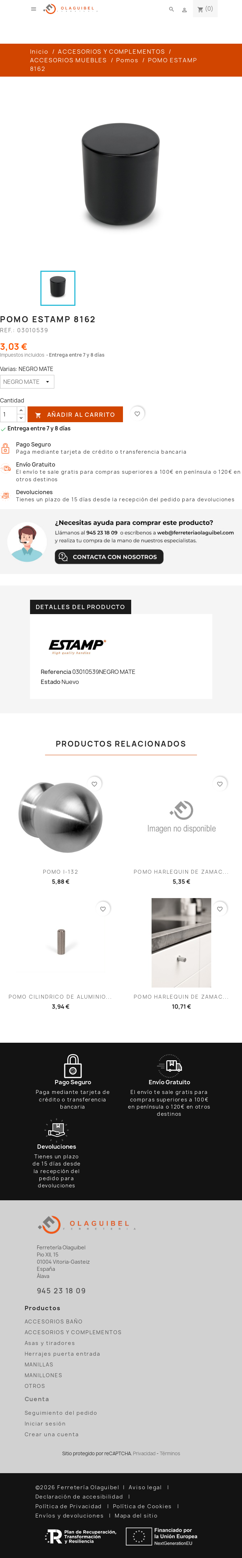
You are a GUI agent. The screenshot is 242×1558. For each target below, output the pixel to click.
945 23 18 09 (61, 1291)
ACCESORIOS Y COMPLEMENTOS (73, 1332)
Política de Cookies (143, 1506)
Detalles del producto (81, 607)
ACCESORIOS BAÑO (54, 1321)
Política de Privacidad (69, 1506)
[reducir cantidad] (21, 418)
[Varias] (27, 382)
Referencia (56, 671)
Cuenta (37, 1399)
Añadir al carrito (75, 415)
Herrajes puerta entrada (63, 1353)
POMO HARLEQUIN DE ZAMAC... (181, 871)
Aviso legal (146, 1487)
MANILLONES (44, 1375)
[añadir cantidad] (21, 410)
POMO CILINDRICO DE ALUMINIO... (61, 996)
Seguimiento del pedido (61, 1412)
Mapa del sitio (137, 1515)
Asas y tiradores (50, 1343)
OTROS (35, 1386)
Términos (170, 1453)
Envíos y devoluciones (70, 1515)
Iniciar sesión (45, 1423)
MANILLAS (39, 1364)
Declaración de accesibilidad (80, 1496)
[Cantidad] (8, 414)
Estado (50, 681)
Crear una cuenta (52, 1434)
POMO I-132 (60, 871)
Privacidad (144, 1453)
